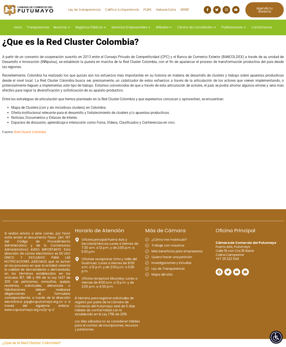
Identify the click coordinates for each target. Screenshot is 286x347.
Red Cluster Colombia (30, 132)
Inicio (18, 27)
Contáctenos (261, 27)
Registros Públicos (91, 27)
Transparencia (38, 27)
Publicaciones (233, 27)
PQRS (147, 9)
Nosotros (61, 27)
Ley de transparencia (84, 9)
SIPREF (184, 9)
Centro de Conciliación (196, 27)
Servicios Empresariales (130, 27)
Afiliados (164, 27)
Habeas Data (166, 9)
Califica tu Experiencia (122, 9)
